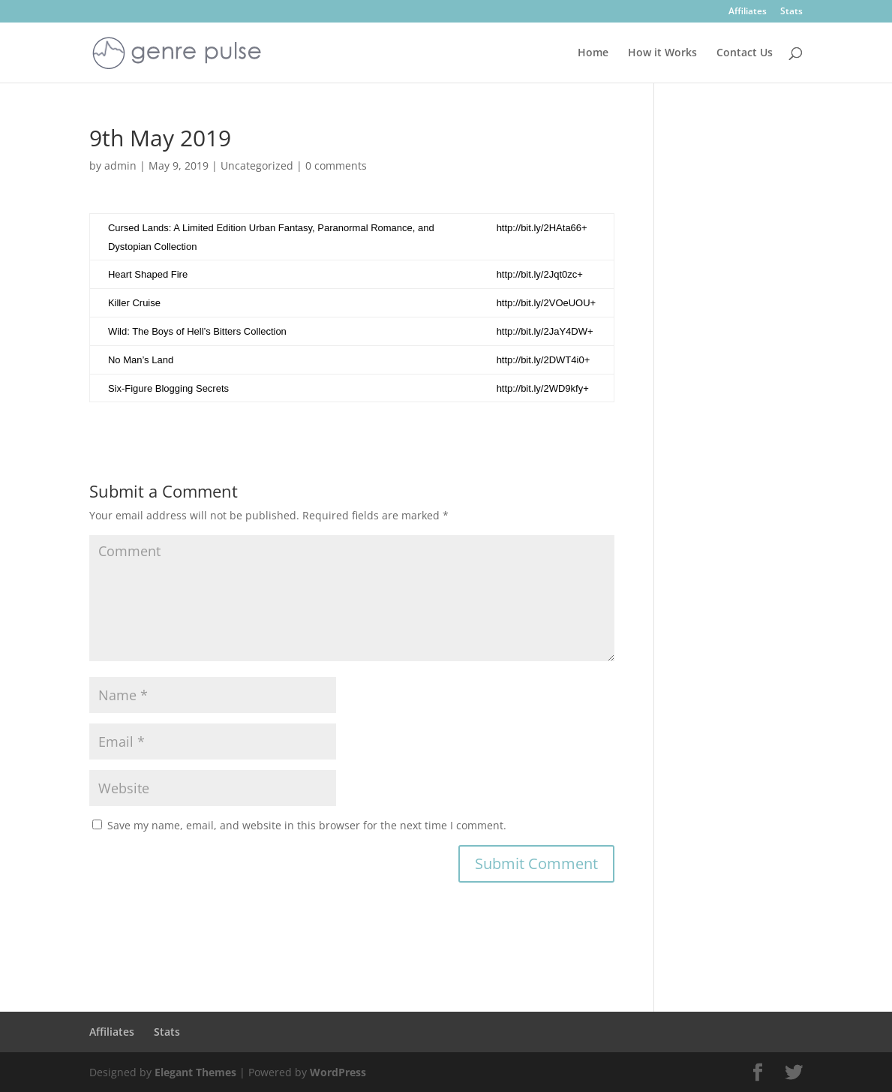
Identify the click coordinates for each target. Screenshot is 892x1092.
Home (593, 53)
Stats (791, 12)
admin (120, 165)
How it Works (662, 53)
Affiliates (747, 12)
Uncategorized (257, 165)
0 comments (336, 165)
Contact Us (744, 53)
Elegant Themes (195, 1072)
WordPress (338, 1072)
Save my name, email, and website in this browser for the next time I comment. (306, 825)
